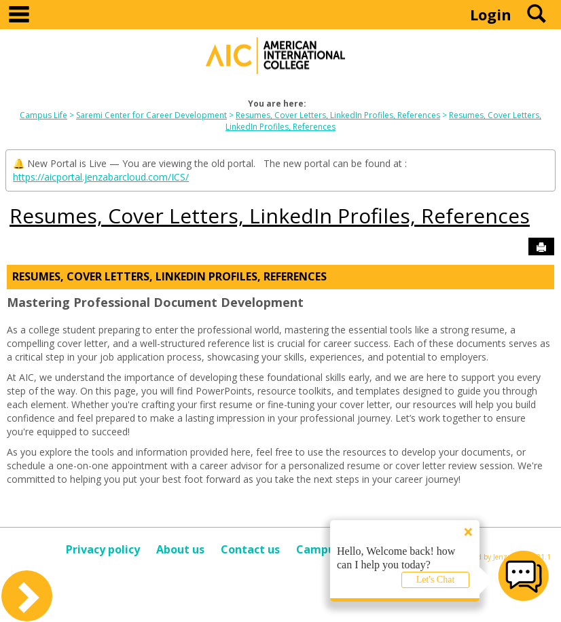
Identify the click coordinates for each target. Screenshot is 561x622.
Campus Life (43, 115)
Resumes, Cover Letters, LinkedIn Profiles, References (338, 115)
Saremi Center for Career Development (151, 115)
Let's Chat (435, 579)
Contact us (250, 549)
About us (180, 549)
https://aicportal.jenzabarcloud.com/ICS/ (101, 176)
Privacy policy (103, 549)
